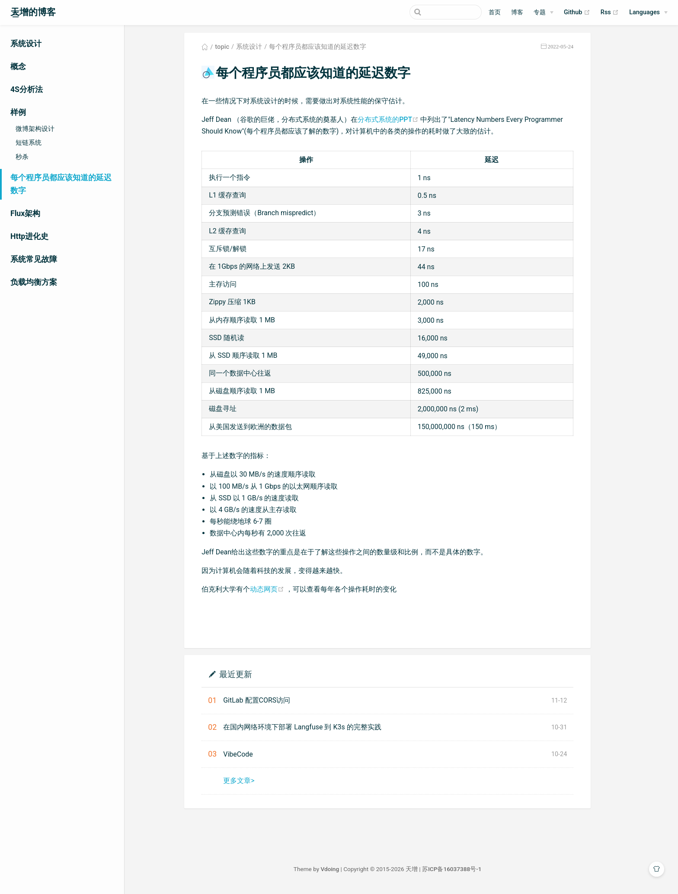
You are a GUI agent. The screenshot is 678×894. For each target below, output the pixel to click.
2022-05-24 (574, 49)
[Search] (438, 12)
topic (236, 49)
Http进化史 (29, 236)
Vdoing (343, 871)
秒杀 (22, 157)
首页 (495, 12)
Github (577, 12)
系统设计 (26, 43)
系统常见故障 (33, 259)
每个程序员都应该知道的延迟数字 (61, 184)
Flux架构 (25, 213)
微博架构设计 (35, 129)
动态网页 (282, 591)
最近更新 (249, 676)
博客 (517, 12)
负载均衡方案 (33, 282)
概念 (18, 66)
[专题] (543, 12)
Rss (610, 12)
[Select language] (648, 12)
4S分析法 (26, 89)
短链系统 (29, 142)
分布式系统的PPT (402, 122)
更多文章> (252, 783)
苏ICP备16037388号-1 (466, 871)
